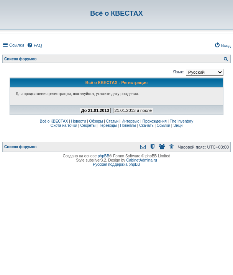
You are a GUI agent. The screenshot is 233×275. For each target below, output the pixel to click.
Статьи (112, 121)
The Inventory (181, 121)
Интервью (130, 121)
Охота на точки (64, 125)
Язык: (178, 72)
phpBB (103, 156)
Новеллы (128, 125)
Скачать (146, 125)
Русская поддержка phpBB (116, 164)
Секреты (87, 125)
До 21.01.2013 (95, 110)
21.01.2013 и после (133, 110)
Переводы (107, 125)
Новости (78, 121)
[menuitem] (34, 45)
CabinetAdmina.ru (141, 160)
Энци (177, 125)
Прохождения (155, 121)
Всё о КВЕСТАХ (54, 121)
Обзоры (96, 121)
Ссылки (163, 125)
